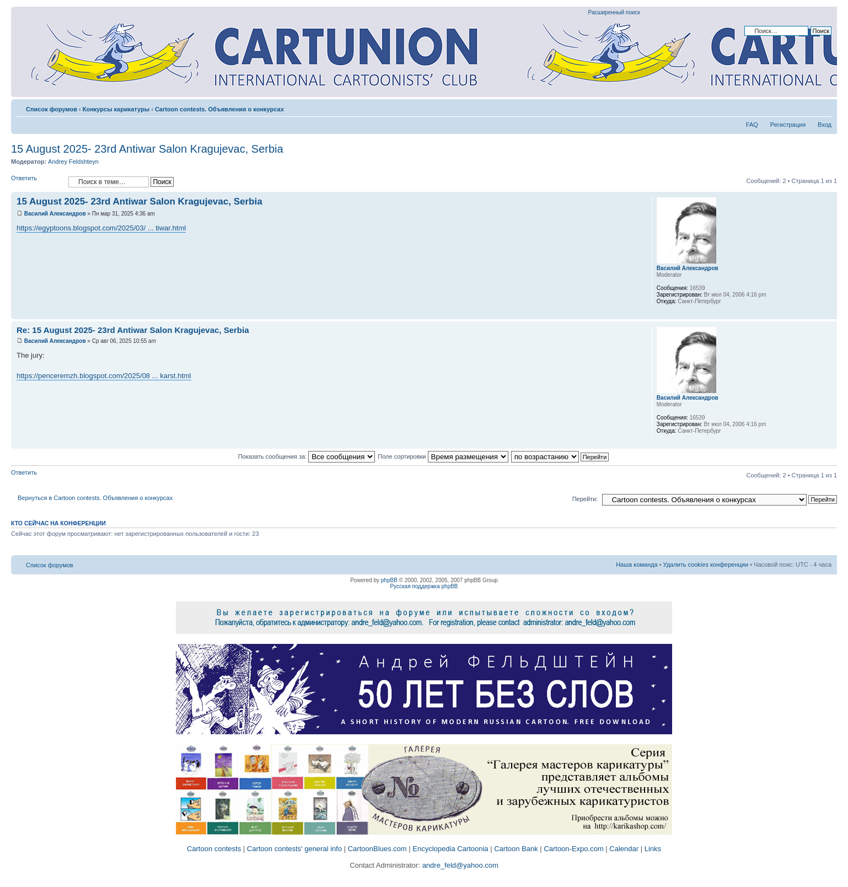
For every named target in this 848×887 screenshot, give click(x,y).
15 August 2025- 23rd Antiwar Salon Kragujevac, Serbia (147, 149)
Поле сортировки (443, 456)
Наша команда (636, 564)
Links (653, 849)
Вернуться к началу (828, 313)
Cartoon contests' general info (294, 849)
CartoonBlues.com (377, 849)
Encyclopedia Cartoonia (450, 849)
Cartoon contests (214, 849)
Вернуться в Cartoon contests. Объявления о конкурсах (95, 497)
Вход (824, 124)
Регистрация (788, 124)
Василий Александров (55, 214)
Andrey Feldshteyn (73, 161)
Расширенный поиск (614, 12)
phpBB (389, 580)
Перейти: (585, 499)
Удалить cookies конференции (706, 564)
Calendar (623, 849)
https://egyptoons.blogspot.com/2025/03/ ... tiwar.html (101, 228)
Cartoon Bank (516, 849)
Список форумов (51, 109)
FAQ (752, 124)
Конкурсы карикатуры (116, 109)
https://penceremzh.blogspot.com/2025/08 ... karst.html (104, 376)
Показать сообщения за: (306, 456)
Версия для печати (807, 107)
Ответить (37, 182)
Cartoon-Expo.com (573, 849)
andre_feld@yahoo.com (459, 865)
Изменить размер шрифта (823, 107)
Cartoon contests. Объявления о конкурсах (219, 109)
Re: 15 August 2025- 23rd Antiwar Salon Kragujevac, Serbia (133, 330)
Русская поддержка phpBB (424, 586)
